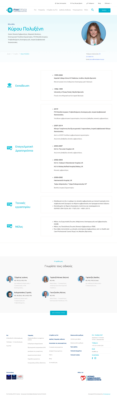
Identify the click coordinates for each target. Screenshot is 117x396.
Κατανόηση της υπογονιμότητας (57, 343)
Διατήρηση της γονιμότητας (35, 351)
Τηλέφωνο (91, 3)
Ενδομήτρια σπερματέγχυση (35, 343)
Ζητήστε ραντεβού (76, 339)
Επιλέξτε (105, 10)
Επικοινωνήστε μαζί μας (77, 335)
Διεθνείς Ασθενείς (65, 10)
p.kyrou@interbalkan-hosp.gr (96, 59)
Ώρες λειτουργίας (61, 3)
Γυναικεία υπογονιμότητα (56, 347)
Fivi (35, 10)
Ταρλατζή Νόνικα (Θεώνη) (59, 277)
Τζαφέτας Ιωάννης (21, 277)
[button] (111, 3)
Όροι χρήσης (74, 347)
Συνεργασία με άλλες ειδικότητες (37, 363)
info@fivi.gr (95, 351)
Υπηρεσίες (41, 10)
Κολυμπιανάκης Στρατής (22, 293)
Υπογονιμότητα (77, 10)
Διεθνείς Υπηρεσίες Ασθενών (57, 339)
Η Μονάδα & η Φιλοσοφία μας (14, 338)
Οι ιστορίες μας (53, 362)
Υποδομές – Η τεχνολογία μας (14, 342)
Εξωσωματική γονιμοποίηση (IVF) (37, 347)
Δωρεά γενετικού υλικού (34, 355)
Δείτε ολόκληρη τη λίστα (58, 313)
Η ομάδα (15, 54)
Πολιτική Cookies (75, 355)
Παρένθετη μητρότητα (34, 359)
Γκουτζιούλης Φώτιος (57, 293)
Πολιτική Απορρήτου (76, 351)
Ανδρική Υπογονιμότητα (55, 351)
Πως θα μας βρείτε (77, 3)
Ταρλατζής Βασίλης (92, 277)
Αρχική (9, 54)
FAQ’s (86, 10)
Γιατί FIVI (8, 346)
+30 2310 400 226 (97, 345)
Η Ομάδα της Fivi (52, 10)
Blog (99, 3)
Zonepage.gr (106, 394)
